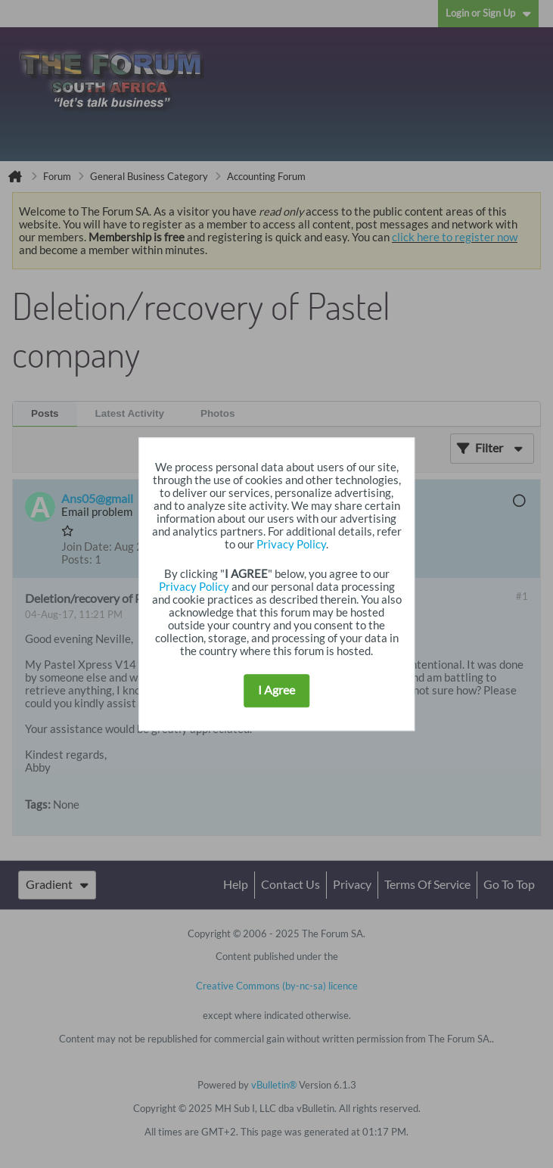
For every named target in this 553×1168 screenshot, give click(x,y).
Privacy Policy (291, 544)
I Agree (276, 690)
